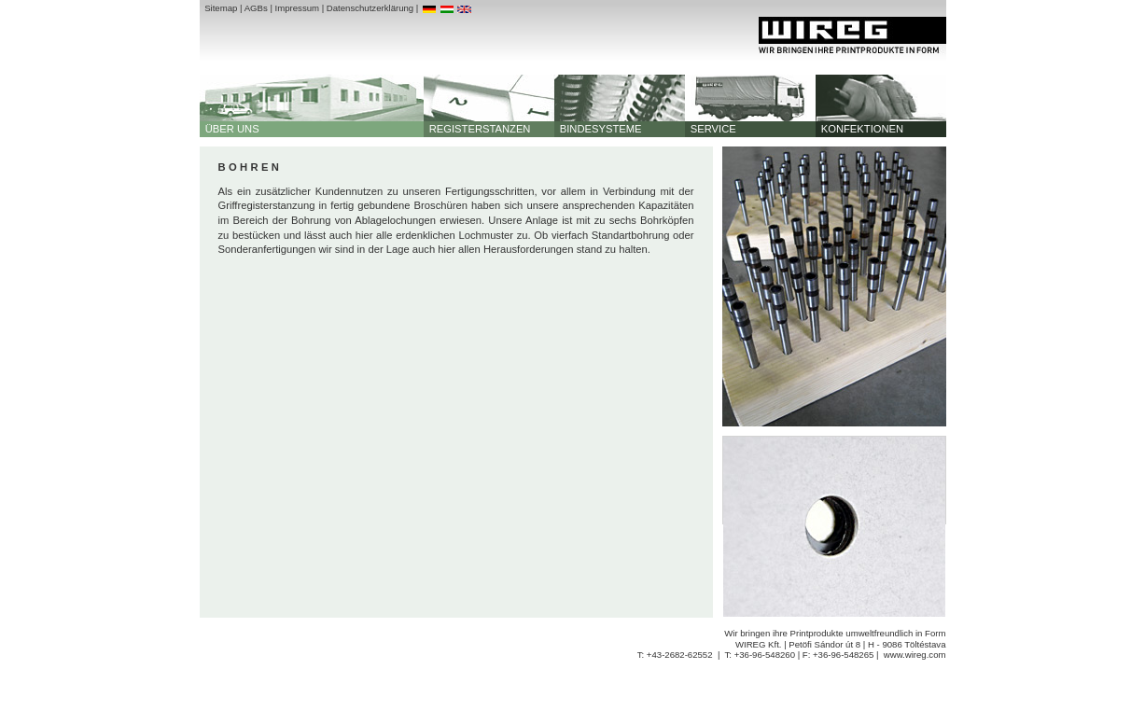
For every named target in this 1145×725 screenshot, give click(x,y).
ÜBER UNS (229, 128)
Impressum (297, 8)
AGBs (256, 8)
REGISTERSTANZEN (477, 128)
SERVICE (710, 128)
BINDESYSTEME (598, 128)
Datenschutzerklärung (370, 8)
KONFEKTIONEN (860, 128)
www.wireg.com (915, 654)
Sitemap (220, 8)
